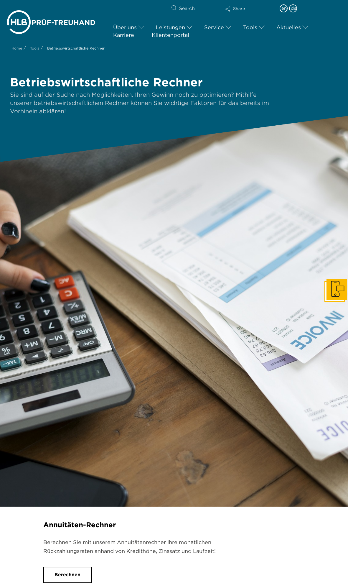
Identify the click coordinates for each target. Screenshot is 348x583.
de (293, 8)
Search (187, 8)
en (284, 8)
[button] (249, 12)
